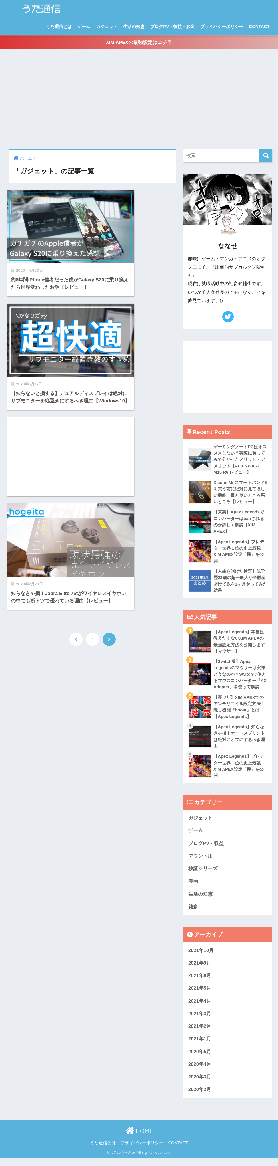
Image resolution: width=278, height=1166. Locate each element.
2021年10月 (201, 956)
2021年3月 (199, 1020)
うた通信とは (59, 26)
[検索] (265, 156)
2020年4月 (199, 1071)
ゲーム (83, 26)
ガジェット (106, 26)
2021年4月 (199, 1007)
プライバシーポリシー (221, 26)
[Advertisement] (139, 100)
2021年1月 (199, 1046)
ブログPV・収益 (206, 848)
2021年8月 (199, 982)
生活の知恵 (134, 26)
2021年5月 (199, 995)
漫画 (193, 887)
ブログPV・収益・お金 (172, 26)
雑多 (193, 912)
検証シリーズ (202, 874)
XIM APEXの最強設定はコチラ (138, 43)
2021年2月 (199, 1033)
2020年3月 (199, 1084)
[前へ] (76, 414)
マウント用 (200, 861)
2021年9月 (199, 969)
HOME (139, 1138)
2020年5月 (199, 1058)
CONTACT (259, 26)
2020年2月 (199, 1097)
